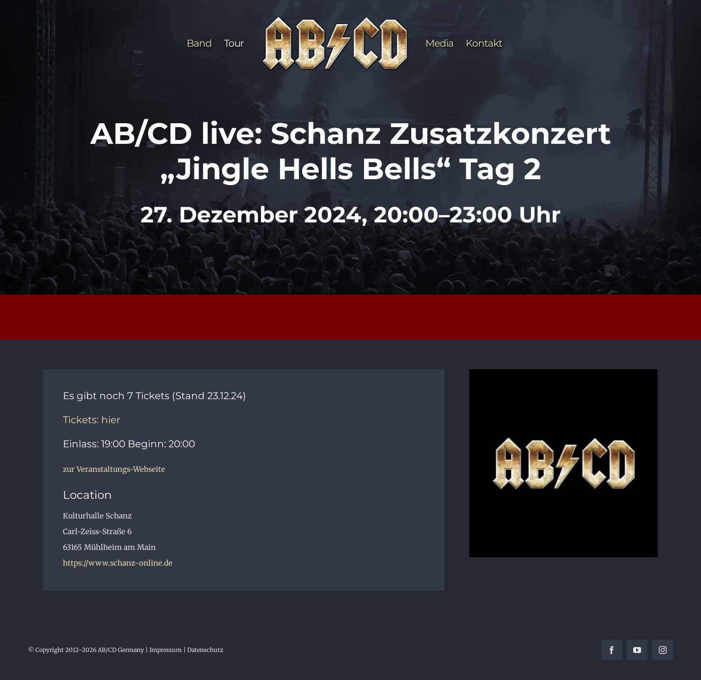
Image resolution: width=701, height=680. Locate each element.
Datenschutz (205, 649)
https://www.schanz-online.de (117, 563)
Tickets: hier (91, 420)
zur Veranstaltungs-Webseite (114, 469)
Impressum (165, 649)
